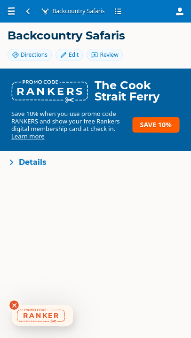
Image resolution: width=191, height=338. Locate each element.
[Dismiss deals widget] (14, 305)
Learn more (28, 136)
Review (104, 55)
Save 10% (156, 124)
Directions (30, 55)
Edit (69, 55)
